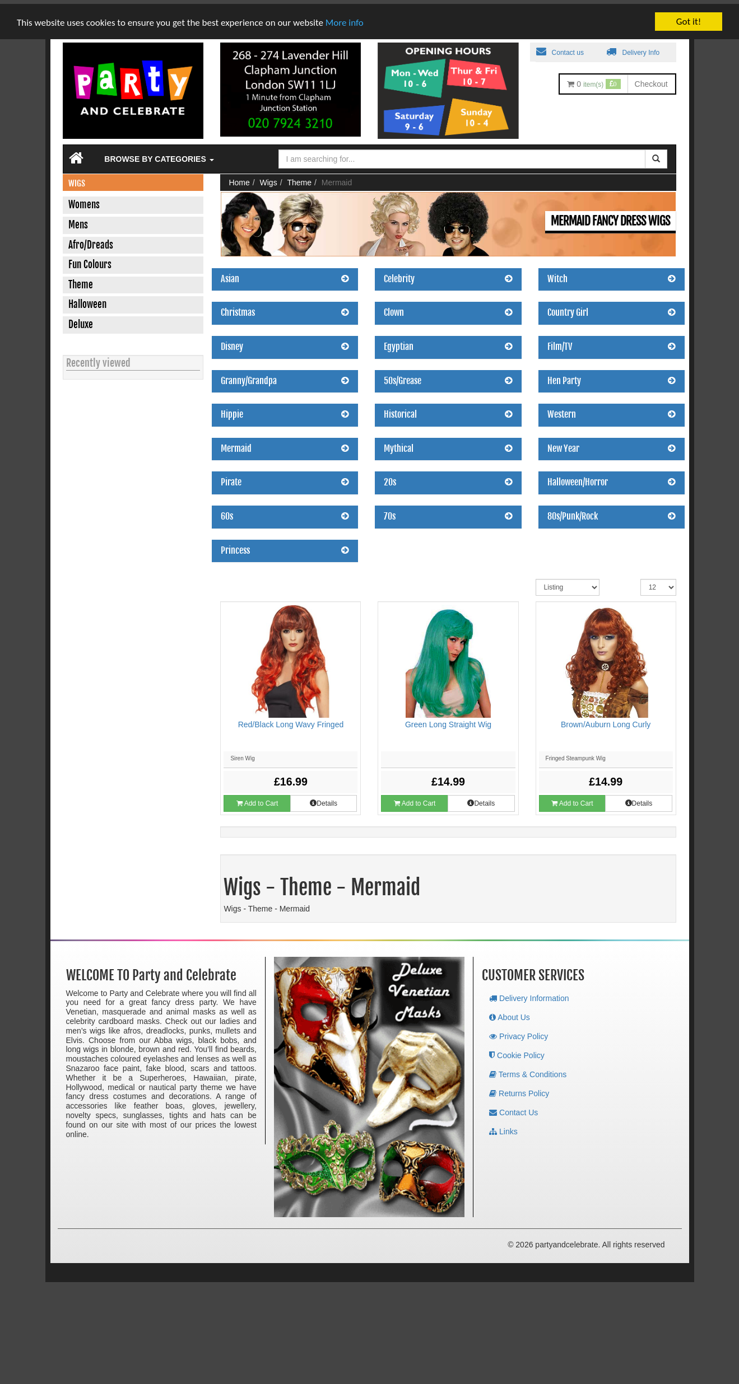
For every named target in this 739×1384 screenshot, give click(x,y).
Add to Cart (257, 799)
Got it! (688, 18)
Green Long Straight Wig (448, 720)
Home (239, 178)
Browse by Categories (158, 155)
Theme (299, 178)
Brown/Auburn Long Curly (605, 720)
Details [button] (323, 799)
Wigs (268, 178)
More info (345, 18)
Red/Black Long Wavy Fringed (291, 720)
